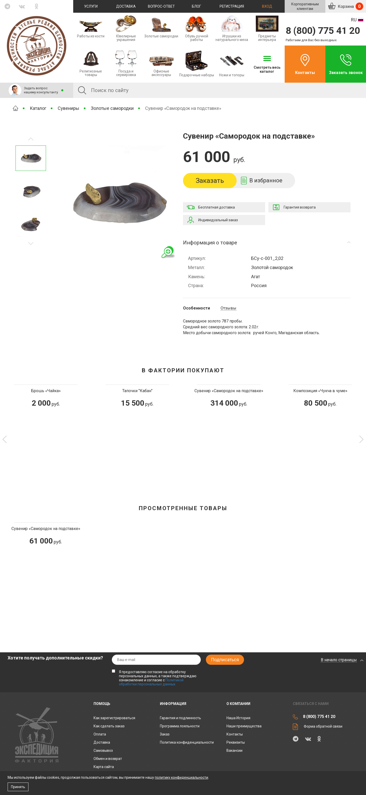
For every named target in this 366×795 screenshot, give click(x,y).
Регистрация (232, 6)
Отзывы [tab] (228, 308)
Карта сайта (104, 767)
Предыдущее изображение (30, 243)
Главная (15, 108)
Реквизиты (235, 742)
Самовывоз (103, 750)
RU (354, 19)
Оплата (100, 734)
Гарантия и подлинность (180, 718)
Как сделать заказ (109, 726)
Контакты (305, 72)
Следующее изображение (30, 139)
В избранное (265, 180)
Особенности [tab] (196, 308)
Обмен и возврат (108, 759)
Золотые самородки (112, 108)
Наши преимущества (244, 726)
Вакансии (234, 750)
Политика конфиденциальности (187, 742)
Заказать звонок (346, 72)
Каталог (38, 108)
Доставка (126, 6)
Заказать (210, 180)
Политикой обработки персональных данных (151, 682)
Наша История (238, 718)
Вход (267, 6)
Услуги (91, 6)
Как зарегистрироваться (114, 718)
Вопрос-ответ (161, 6)
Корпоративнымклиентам (305, 6)
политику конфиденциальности (181, 777)
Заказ (165, 734)
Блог (196, 6)
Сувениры (68, 108)
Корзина (350, 6)
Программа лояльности (180, 726)
